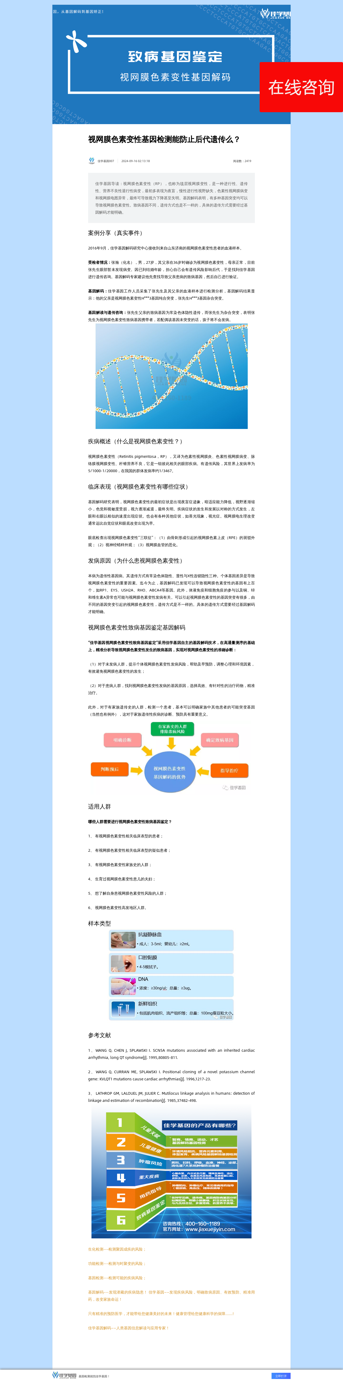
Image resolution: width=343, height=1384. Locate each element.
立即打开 (281, 1376)
